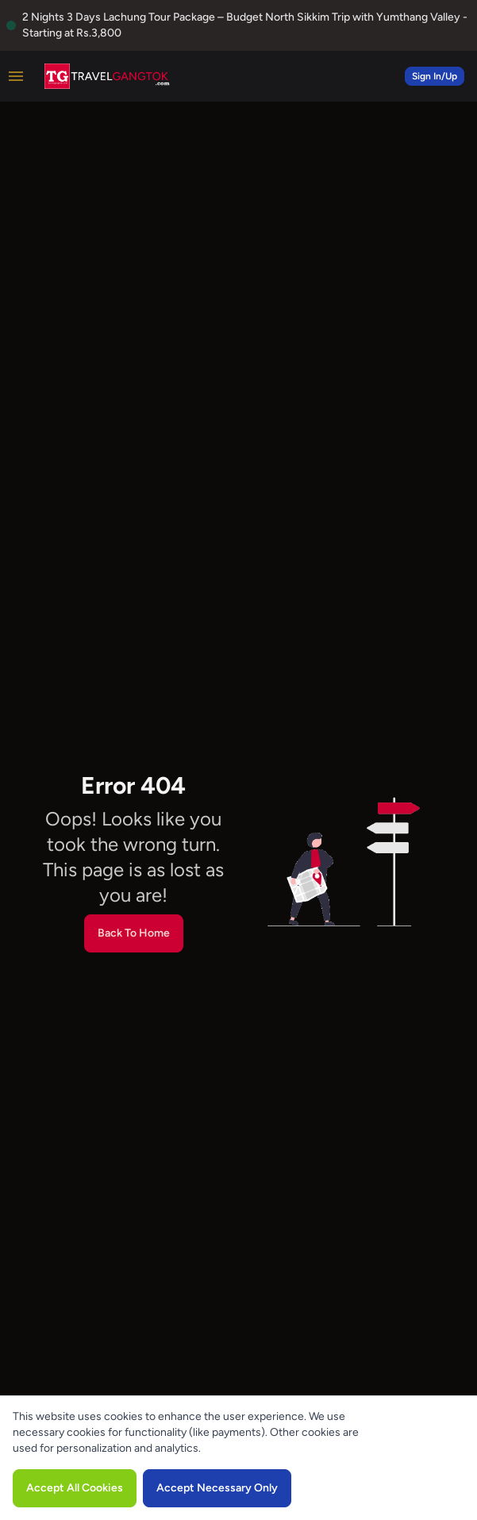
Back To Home (134, 933)
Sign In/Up (434, 76)
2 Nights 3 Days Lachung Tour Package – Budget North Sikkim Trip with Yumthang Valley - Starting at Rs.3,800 (244, 25)
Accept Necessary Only (217, 1488)
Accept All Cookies (74, 1488)
